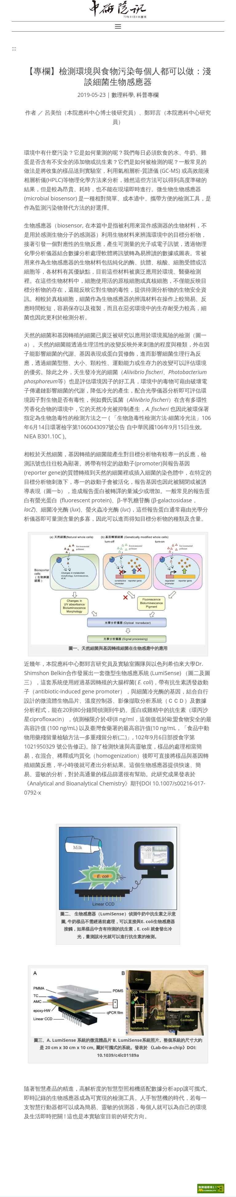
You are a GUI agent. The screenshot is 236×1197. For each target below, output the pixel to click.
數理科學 (123, 95)
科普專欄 (147, 95)
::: (14, 49)
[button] (118, 27)
